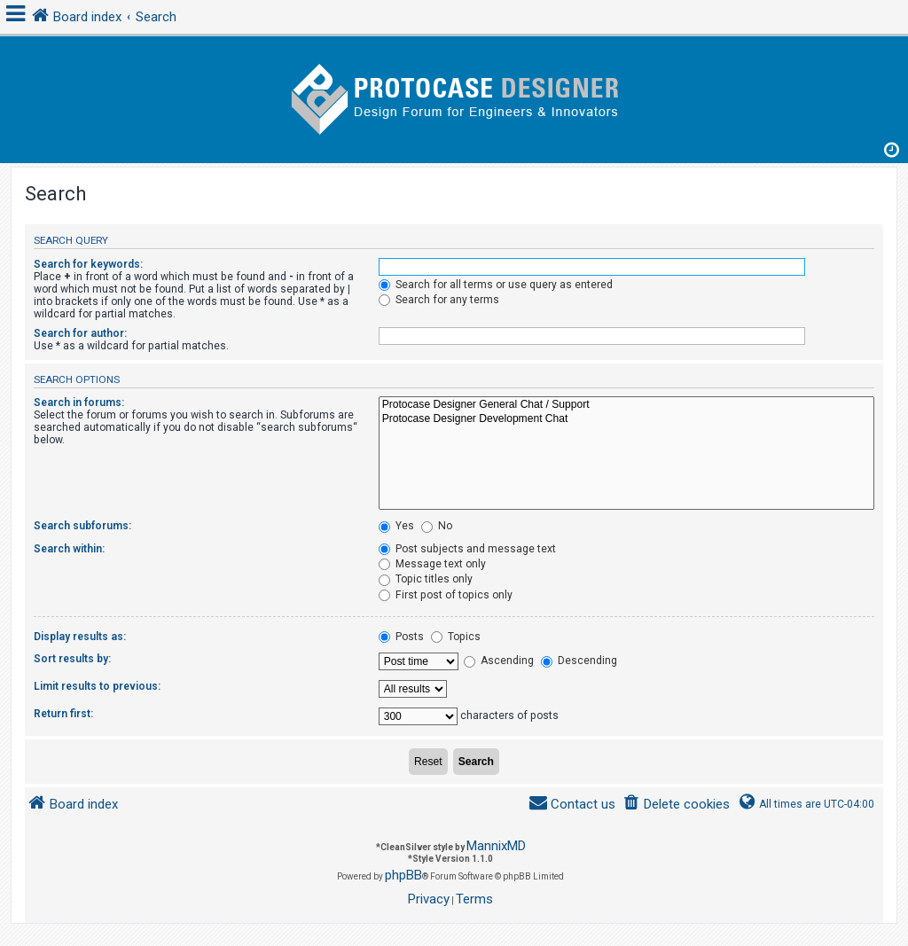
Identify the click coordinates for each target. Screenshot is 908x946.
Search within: (69, 549)
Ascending (499, 660)
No (436, 526)
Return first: (63, 714)
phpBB (403, 875)
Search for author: (80, 333)
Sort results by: (72, 659)
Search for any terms (439, 299)
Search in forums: (79, 402)
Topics (456, 636)
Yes (396, 526)
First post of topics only (446, 595)
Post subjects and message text (467, 549)
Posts (401, 636)
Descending (579, 660)
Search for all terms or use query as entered (496, 284)
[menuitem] (676, 805)
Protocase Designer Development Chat (626, 419)
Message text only (432, 564)
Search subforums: (82, 526)
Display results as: (80, 636)
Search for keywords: (88, 264)
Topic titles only (426, 579)
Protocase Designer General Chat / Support (626, 405)
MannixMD (496, 846)
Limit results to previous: (97, 686)
